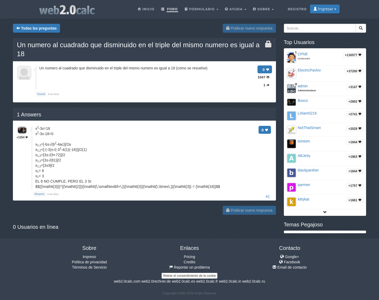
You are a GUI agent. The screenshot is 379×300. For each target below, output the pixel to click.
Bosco (303, 100)
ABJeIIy (304, 156)
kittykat (303, 199)
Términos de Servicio (89, 267)
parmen (304, 185)
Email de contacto (290, 267)
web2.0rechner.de (156, 281)
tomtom (304, 141)
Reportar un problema (189, 267)
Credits (189, 262)
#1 (268, 196)
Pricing (189, 257)
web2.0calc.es (183, 281)
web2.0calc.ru (253, 281)
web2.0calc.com (127, 281)
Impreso (89, 257)
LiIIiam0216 (307, 113)
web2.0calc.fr (207, 281)
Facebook (289, 262)
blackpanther (308, 170)
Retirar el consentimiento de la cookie (189, 276)
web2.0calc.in (230, 281)
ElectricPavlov (309, 70)
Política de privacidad (89, 262)
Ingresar (324, 9)
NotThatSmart (309, 128)
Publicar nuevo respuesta (249, 28)
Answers (29, 114)
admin (303, 86)
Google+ (289, 257)
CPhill (303, 54)
